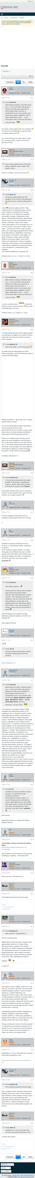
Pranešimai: (24, 93)
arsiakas (11, 916)
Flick (12, 623)
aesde (11, 775)
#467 (32, 512)
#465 (32, 329)
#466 (32, 473)
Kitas (30, 82)
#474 (32, 873)
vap (10, 502)
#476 (32, 926)
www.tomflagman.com (9, 663)
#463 (32, 190)
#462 (32, 160)
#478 (32, 1049)
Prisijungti (30, 1)
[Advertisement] (17, 44)
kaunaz (11, 263)
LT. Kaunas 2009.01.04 (6, 909)
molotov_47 (12, 180)
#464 (32, 273)
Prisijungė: (12, 93)
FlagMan (11, 630)
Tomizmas (12, 319)
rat (10, 530)
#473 (32, 839)
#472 (32, 784)
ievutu (11, 88)
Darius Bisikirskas (30, 1176)
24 (18, 82)
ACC (10, 973)
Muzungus (12, 863)
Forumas (6, 17)
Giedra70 (12, 884)
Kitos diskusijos (13, 17)
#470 (32, 640)
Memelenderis (13, 670)
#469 (32, 578)
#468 (32, 540)
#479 (32, 1080)
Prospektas (21, 17)
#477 (32, 983)
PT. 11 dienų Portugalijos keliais (8, 906)
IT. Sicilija (4, 904)
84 (24, 82)
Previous (10, 82)
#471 (32, 680)
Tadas (11, 1039)
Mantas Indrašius (21, 1176)
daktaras (11, 150)
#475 (32, 893)
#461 (32, 98)
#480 (32, 1123)
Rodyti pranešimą (14, 194)
